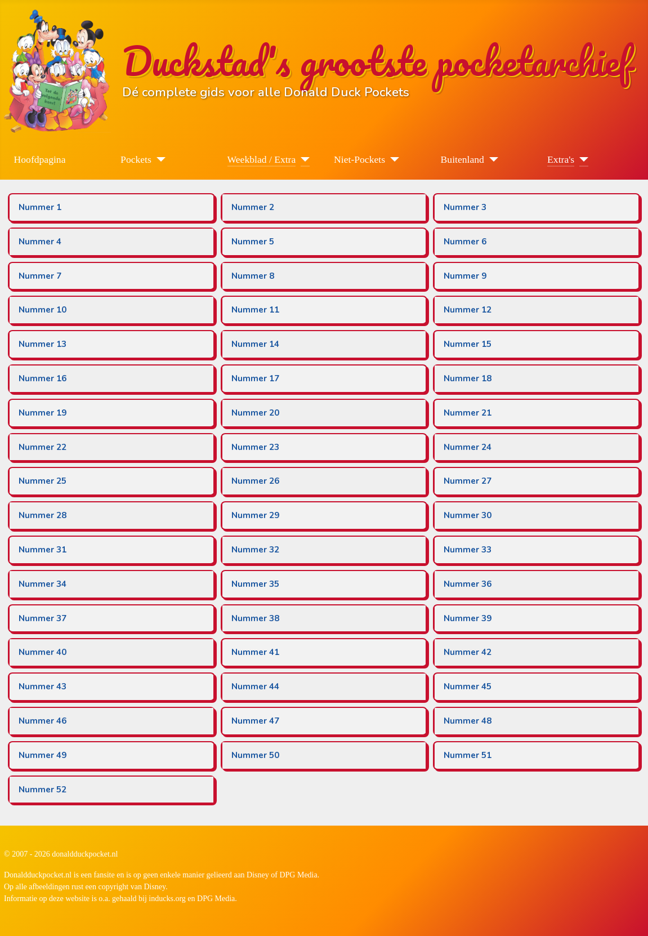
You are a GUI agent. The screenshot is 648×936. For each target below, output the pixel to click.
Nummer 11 (255, 309)
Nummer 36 (467, 584)
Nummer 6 (465, 241)
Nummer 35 (255, 584)
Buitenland (462, 159)
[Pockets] (158, 159)
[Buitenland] (491, 159)
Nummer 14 (255, 344)
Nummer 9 (465, 276)
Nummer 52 (42, 789)
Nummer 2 (252, 207)
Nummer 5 (252, 241)
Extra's (560, 159)
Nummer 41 (255, 652)
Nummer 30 (467, 515)
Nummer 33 (467, 549)
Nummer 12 (467, 309)
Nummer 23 (255, 447)
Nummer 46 (42, 720)
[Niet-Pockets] (392, 159)
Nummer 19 (42, 412)
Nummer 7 (40, 276)
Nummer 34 (42, 584)
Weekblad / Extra (261, 159)
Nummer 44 (255, 686)
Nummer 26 (255, 481)
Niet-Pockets (359, 159)
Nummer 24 (467, 447)
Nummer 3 (465, 207)
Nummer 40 (42, 652)
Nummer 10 (42, 309)
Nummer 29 (255, 515)
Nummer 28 (42, 515)
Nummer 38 (255, 618)
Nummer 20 (255, 412)
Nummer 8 (252, 276)
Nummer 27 (467, 481)
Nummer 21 (467, 412)
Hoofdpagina (40, 159)
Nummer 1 (40, 207)
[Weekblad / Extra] (303, 159)
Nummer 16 (42, 378)
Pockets (135, 159)
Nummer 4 (40, 241)
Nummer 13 (42, 344)
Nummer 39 (467, 618)
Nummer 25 (42, 481)
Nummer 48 (467, 720)
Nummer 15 (467, 344)
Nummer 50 (255, 755)
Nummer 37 (42, 618)
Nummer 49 (42, 755)
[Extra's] (581, 159)
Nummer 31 (42, 549)
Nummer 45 (467, 686)
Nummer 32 (255, 549)
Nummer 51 (467, 755)
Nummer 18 (467, 378)
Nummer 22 (42, 447)
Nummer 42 (467, 652)
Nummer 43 (42, 686)
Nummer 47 (255, 720)
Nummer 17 (255, 378)
